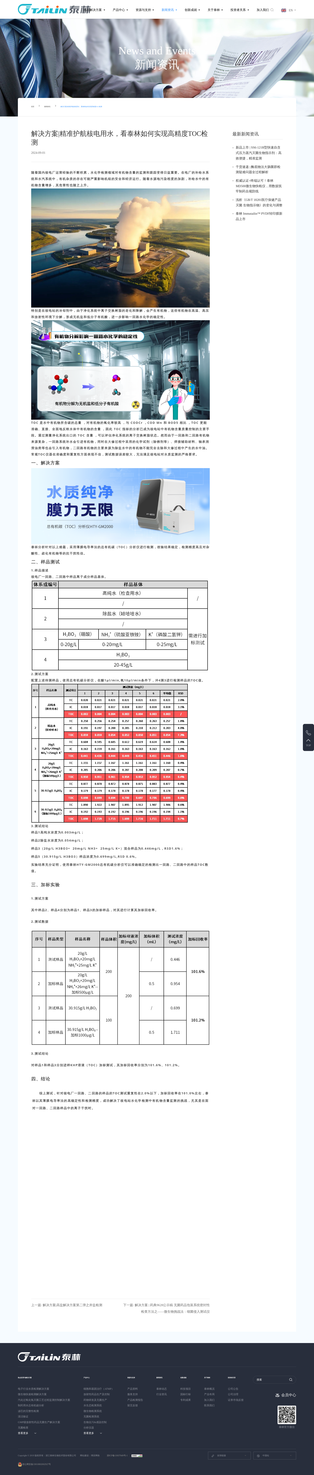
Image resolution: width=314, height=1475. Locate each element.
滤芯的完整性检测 (28, 1411)
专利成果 (187, 1399)
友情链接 (218, 1455)
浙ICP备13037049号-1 (117, 1455)
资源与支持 (143, 10)
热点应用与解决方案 (31, 1377)
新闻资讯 (168, 10)
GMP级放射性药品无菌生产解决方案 (39, 1422)
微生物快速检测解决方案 (32, 1394)
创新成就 (191, 10)
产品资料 (132, 1388)
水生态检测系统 (93, 1405)
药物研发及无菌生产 (95, 1399)
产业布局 (213, 1394)
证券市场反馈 (241, 1399)
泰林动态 (161, 1388)
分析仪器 (89, 1427)
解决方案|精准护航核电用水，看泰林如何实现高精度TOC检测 (111, 107)
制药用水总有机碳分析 (31, 1405)
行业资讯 (161, 1394)
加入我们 (263, 10)
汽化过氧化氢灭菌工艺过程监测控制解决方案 (44, 1399)
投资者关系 (238, 10)
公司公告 (238, 1388)
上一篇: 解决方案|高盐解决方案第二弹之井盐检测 (66, 1305)
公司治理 (238, 1394)
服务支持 (132, 1394)
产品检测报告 (135, 1399)
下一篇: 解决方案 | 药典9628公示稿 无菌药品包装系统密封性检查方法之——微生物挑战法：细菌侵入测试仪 (166, 1308)
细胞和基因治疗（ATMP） (99, 1388)
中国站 (263, 1455)
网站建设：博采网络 (90, 1455)
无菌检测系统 (91, 1416)
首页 (34, 107)
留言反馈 (132, 1405)
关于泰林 (214, 10)
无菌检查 (23, 1427)
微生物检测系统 (93, 1411)
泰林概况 (213, 1388)
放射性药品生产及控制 (97, 1394)
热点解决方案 (93, 10)
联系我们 (213, 1405)
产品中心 (119, 10)
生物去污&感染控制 (95, 1422)
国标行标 (187, 1394)
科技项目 (187, 1388)
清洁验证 (23, 1416)
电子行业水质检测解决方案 (33, 1388)
